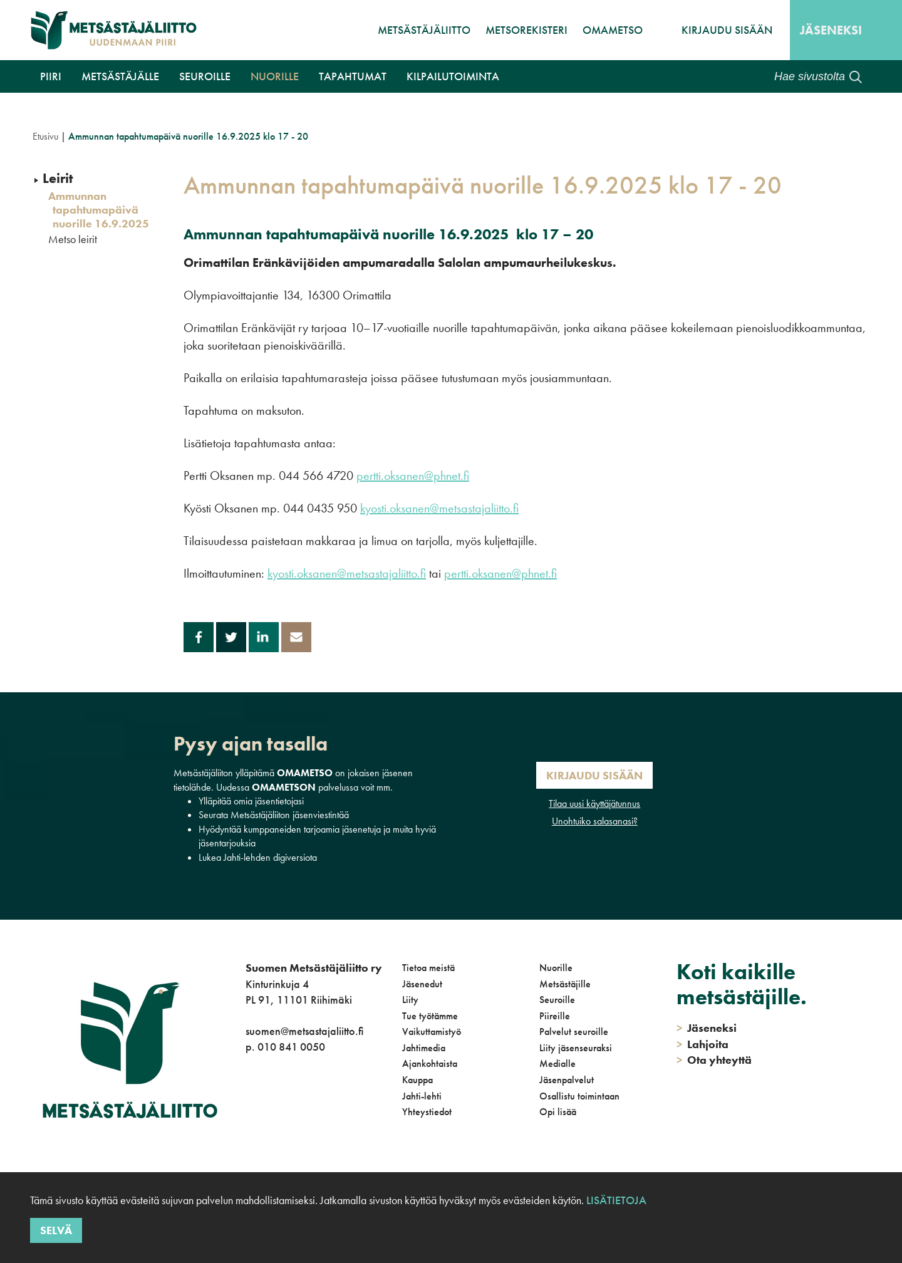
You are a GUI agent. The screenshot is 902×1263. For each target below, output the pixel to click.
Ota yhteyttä (714, 1059)
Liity (410, 999)
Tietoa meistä (428, 967)
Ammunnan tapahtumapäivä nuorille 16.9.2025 (98, 209)
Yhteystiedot (427, 1111)
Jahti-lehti (422, 1096)
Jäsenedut (422, 983)
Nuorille (275, 76)
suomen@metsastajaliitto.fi (304, 1031)
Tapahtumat (352, 76)
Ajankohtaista (429, 1063)
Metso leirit (72, 239)
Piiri (50, 76)
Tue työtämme (430, 1015)
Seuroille (205, 76)
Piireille (554, 1015)
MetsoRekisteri (526, 30)
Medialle (557, 1063)
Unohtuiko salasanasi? (595, 821)
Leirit (58, 178)
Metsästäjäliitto (424, 30)
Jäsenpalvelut (566, 1079)
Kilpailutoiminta (453, 76)
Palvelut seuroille (573, 1031)
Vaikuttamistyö (431, 1031)
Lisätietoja (616, 1200)
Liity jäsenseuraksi (575, 1047)
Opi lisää (557, 1111)
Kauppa (417, 1079)
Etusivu (45, 136)
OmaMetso (613, 30)
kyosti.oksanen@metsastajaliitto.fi (439, 508)
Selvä (56, 1230)
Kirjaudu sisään (727, 30)
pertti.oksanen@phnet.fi (412, 475)
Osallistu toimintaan (579, 1096)
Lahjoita (702, 1044)
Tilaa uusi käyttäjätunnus (594, 803)
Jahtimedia (423, 1047)
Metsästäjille (565, 983)
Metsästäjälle (120, 76)
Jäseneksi (831, 30)
